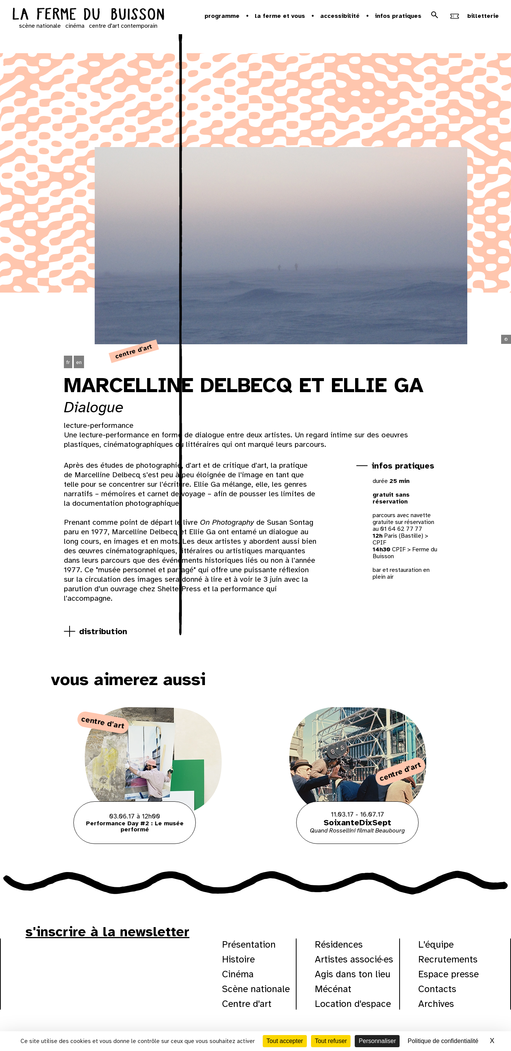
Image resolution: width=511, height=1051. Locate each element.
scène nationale (40, 26)
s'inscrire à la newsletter (107, 931)
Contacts (437, 989)
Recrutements (448, 959)
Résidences (339, 944)
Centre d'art (246, 1004)
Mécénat (333, 989)
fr (68, 362)
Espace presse (448, 974)
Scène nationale (256, 989)
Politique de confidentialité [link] (443, 1041)
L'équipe (436, 944)
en (79, 362)
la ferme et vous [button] (280, 16)
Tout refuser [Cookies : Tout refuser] (331, 1041)
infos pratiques (402, 466)
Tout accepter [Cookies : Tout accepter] (285, 1041)
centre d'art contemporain (123, 26)
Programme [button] (222, 16)
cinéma (74, 26)
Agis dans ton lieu (352, 974)
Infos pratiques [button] (398, 16)
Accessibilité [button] (340, 16)
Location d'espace (353, 1004)
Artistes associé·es (354, 959)
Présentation (249, 944)
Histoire (238, 959)
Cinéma (238, 974)
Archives (436, 1004)
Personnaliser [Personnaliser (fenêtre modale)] (377, 1041)
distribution (103, 631)
